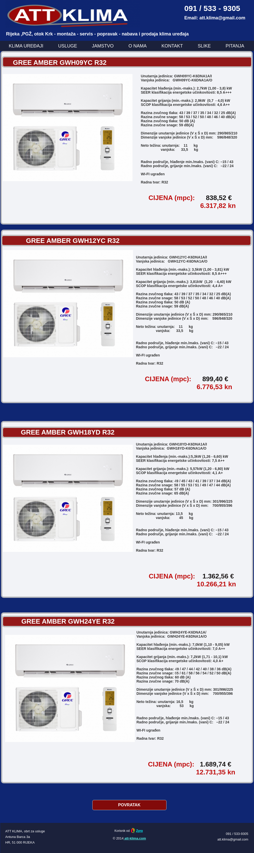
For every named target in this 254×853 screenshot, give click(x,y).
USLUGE (67, 45)
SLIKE (204, 45)
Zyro (139, 831)
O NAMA (137, 45)
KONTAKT (172, 45)
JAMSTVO (103, 45)
